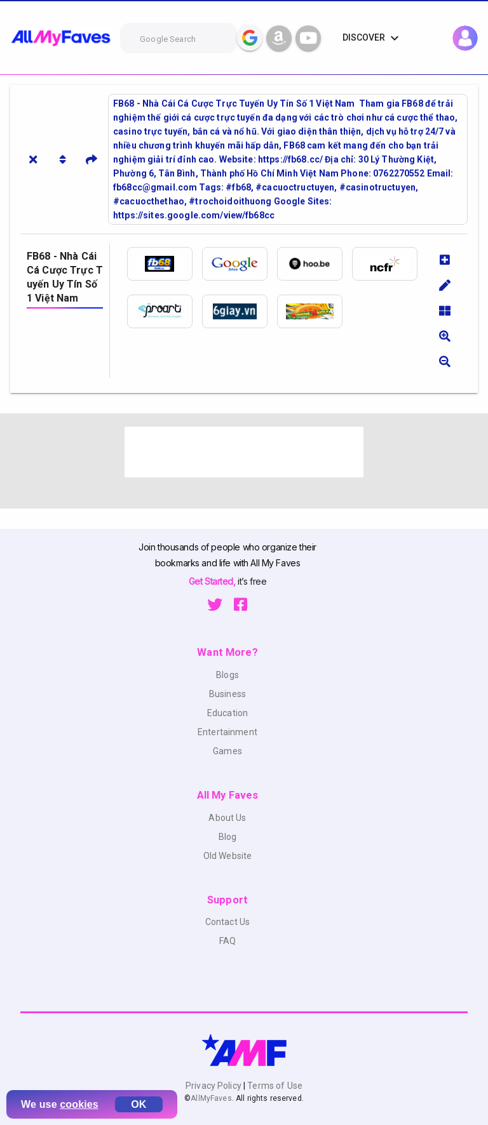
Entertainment (227, 732)
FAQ (227, 941)
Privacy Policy (214, 1086)
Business (227, 694)
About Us (227, 818)
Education (227, 713)
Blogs (227, 675)
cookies (79, 1104)
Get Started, (213, 581)
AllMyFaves (211, 1098)
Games (227, 751)
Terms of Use (273, 1086)
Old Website (227, 856)
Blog (228, 837)
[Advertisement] (244, 452)
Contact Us (227, 922)
